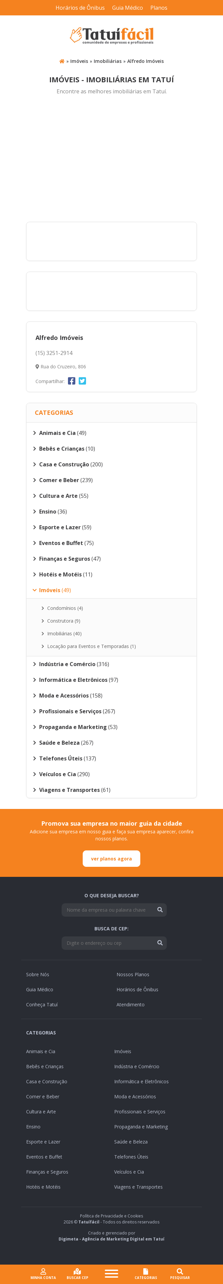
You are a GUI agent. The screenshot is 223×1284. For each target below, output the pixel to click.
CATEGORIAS (146, 1274)
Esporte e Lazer (43, 1141)
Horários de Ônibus (80, 7)
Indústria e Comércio (136, 1066)
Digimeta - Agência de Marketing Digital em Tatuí (111, 1239)
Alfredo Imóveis (145, 61)
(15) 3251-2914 (53, 353)
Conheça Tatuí (42, 1004)
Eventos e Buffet (44, 1157)
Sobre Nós (37, 974)
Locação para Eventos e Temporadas (89, 646)
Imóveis (79, 61)
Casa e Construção (46, 1081)
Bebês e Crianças (45, 1066)
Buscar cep (77, 1274)
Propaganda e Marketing (141, 1126)
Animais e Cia (40, 1051)
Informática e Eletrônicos (141, 1081)
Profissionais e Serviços (139, 1111)
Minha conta (43, 1274)
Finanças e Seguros (47, 1172)
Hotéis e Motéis (43, 1187)
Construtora (61, 621)
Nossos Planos (133, 974)
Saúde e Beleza (131, 1141)
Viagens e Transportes (138, 1187)
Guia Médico (127, 7)
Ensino (33, 1126)
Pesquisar (180, 1274)
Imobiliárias (108, 61)
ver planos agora (111, 858)
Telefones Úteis (131, 1157)
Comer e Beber (42, 1096)
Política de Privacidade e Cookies (111, 1216)
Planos (158, 7)
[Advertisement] (111, 159)
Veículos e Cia (129, 1172)
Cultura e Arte (41, 1111)
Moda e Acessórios (135, 1096)
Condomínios (62, 608)
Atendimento (131, 1004)
